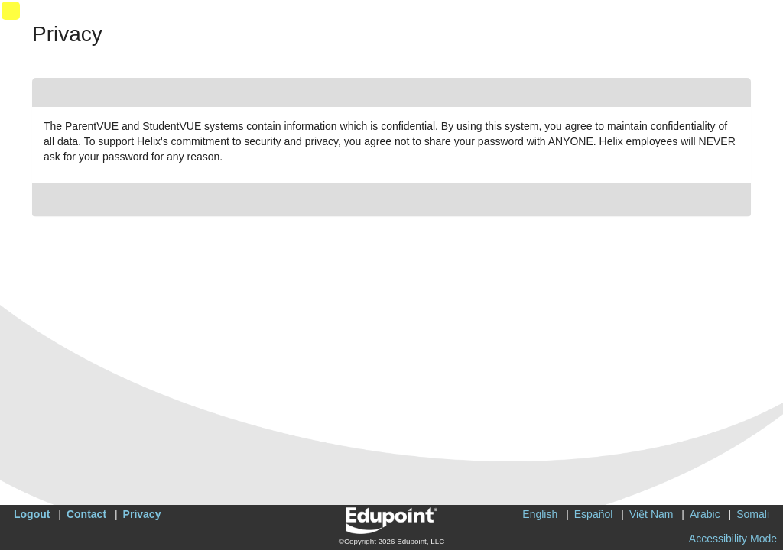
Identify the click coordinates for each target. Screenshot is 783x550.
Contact (86, 514)
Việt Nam (651, 514)
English (539, 514)
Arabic (705, 514)
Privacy (142, 514)
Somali (752, 514)
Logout (32, 514)
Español (593, 514)
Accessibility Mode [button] (733, 538)
